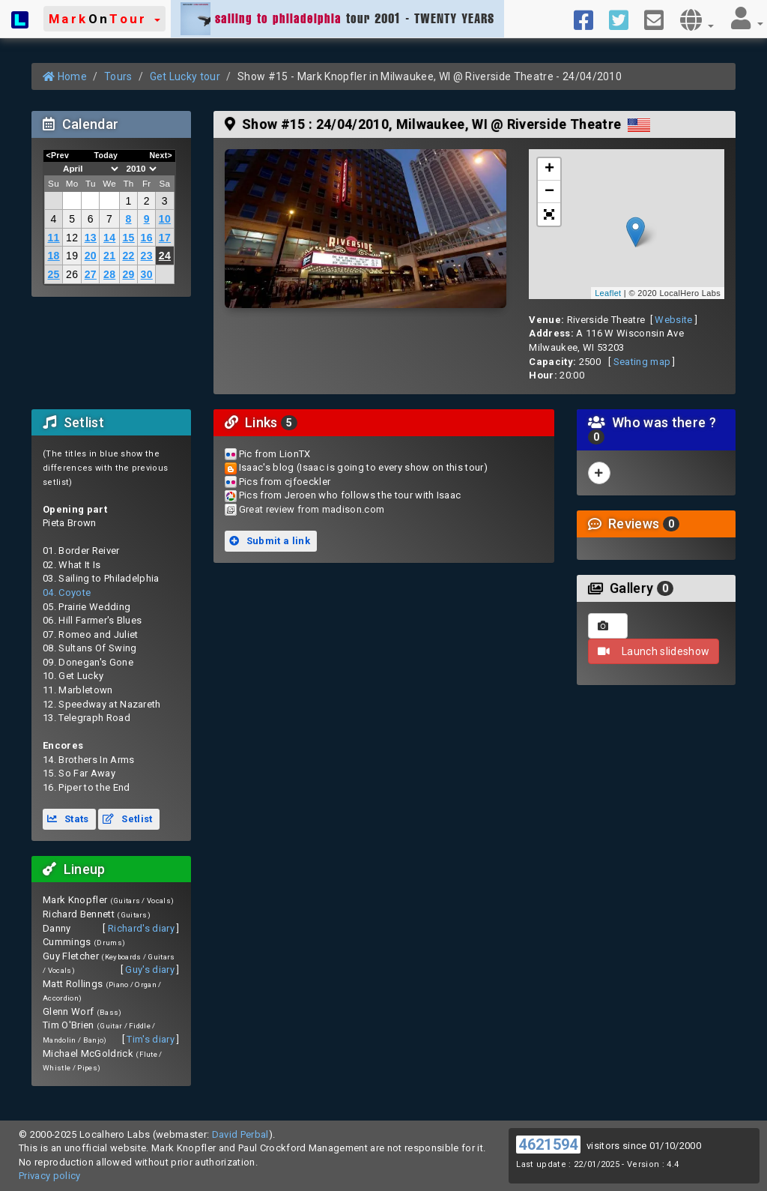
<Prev (58, 155)
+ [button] (550, 169)
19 (72, 256)
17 (165, 238)
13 (91, 238)
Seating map (642, 361)
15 (128, 238)
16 (147, 238)
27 (91, 274)
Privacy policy (50, 1175)
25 (53, 274)
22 (128, 256)
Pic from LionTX (275, 453)
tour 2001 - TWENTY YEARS (337, 18)
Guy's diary (150, 969)
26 (72, 274)
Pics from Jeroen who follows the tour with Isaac (350, 495)
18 (53, 256)
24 (165, 256)
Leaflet (608, 293)
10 (165, 219)
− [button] (550, 192)
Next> (160, 155)
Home (65, 76)
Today (106, 155)
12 (72, 238)
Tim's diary (151, 1039)
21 (109, 256)
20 (91, 256)
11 (53, 238)
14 (109, 238)
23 (147, 256)
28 (109, 274)
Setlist (127, 818)
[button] (104, 18)
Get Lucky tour (185, 76)
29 (128, 274)
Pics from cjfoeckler (285, 481)
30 (147, 274)
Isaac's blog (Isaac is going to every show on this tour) (363, 467)
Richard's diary (141, 928)
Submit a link (269, 540)
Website (673, 319)
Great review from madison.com (311, 509)
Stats (68, 818)
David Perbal (240, 1134)
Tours (118, 76)
